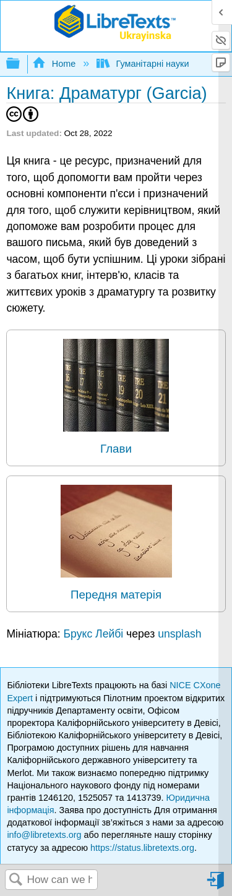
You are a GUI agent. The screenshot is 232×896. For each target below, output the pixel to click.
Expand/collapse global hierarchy (21, 64)
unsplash (179, 634)
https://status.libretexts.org (142, 848)
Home (55, 64)
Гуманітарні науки (144, 64)
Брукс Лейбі (94, 634)
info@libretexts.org (44, 835)
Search (16, 880)
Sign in (216, 885)
